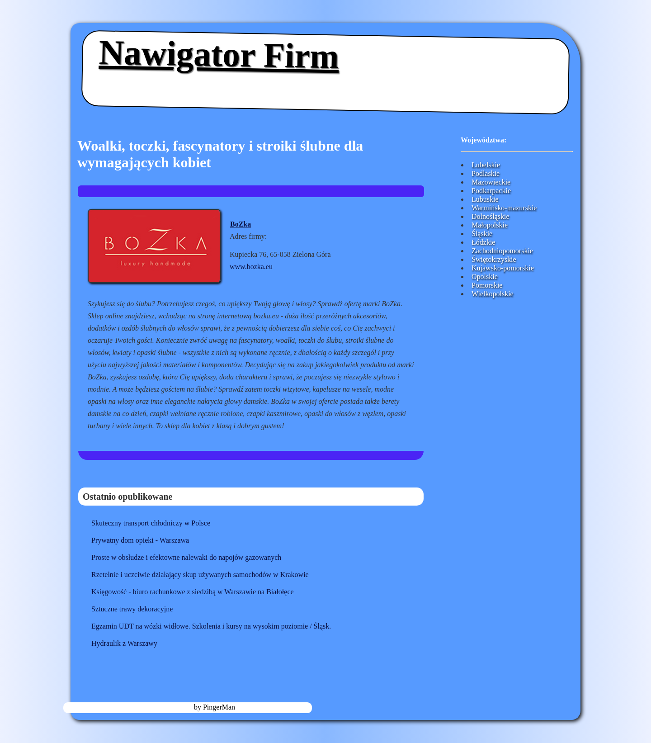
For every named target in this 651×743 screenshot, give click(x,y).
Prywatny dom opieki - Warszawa (140, 540)
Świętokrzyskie (494, 259)
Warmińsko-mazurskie (504, 208)
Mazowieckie (491, 182)
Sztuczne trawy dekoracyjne (132, 609)
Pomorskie (487, 285)
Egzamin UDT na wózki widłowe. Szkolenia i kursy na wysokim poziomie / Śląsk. (211, 626)
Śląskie (482, 233)
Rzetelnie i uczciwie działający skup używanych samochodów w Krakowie (200, 574)
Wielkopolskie (493, 294)
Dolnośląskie (490, 216)
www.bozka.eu (251, 266)
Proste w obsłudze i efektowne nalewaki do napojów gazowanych (186, 557)
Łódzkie (483, 242)
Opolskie (485, 276)
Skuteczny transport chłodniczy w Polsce (150, 523)
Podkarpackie (491, 190)
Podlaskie (486, 173)
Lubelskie (486, 165)
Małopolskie (490, 225)
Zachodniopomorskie (502, 251)
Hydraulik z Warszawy (124, 643)
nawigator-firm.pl (166, 707)
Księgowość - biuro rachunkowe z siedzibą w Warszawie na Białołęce (192, 592)
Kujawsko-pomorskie (503, 268)
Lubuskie (485, 199)
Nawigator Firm (219, 54)
